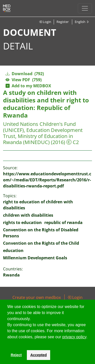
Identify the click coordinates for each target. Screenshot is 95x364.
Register (62, 21)
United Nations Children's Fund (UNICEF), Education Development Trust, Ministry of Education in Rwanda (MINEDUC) (43, 133)
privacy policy (74, 337)
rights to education (22, 222)
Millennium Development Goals (35, 258)
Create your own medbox (36, 297)
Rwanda (11, 275)
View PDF (24, 79)
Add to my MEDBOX (28, 86)
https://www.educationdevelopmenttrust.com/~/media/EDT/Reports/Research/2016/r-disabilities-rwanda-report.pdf (47, 180)
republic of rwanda (63, 222)
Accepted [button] (38, 355)
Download (25, 73)
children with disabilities (28, 215)
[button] (8, 343)
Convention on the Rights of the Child (41, 243)
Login (45, 21)
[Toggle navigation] (85, 8)
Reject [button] (16, 355)
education (13, 250)
